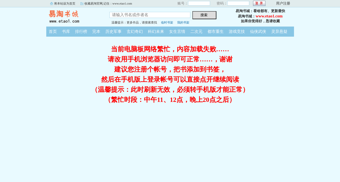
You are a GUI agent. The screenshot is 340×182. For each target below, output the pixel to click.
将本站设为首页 (64, 3)
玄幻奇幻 (135, 31)
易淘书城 (74, 16)
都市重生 (216, 31)
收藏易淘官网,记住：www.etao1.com (108, 3)
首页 (53, 31)
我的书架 (183, 22)
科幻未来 (156, 31)
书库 (66, 31)
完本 (96, 31)
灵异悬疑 (279, 31)
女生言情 (177, 31)
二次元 (196, 31)
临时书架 (167, 22)
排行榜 (81, 31)
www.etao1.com (269, 16)
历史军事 (113, 31)
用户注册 (283, 3)
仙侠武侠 (258, 31)
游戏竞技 (237, 31)
